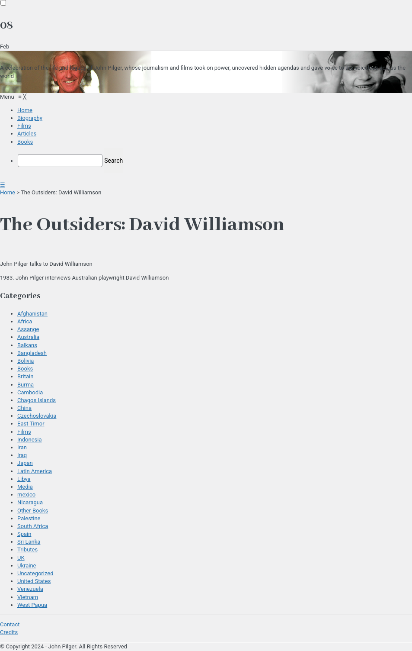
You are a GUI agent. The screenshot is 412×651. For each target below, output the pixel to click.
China (24, 408)
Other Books (32, 510)
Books (25, 368)
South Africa (32, 526)
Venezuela (30, 589)
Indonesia (29, 439)
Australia (28, 337)
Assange (28, 329)
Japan (25, 463)
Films (24, 432)
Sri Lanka (28, 541)
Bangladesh (32, 353)
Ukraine (26, 565)
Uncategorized (35, 573)
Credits (9, 632)
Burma (25, 384)
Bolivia (25, 361)
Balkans (27, 345)
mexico (26, 494)
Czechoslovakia (36, 416)
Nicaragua (30, 502)
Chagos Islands (36, 400)
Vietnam (27, 597)
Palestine (28, 518)
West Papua (32, 605)
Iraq (22, 455)
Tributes (27, 549)
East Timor (31, 423)
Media (25, 486)
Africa (24, 321)
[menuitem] (24, 110)
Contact (9, 624)
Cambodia (30, 392)
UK (21, 557)
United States (34, 581)
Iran (22, 447)
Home (7, 192)
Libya (24, 479)
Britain (25, 376)
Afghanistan (32, 313)
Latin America (34, 471)
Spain (24, 534)
